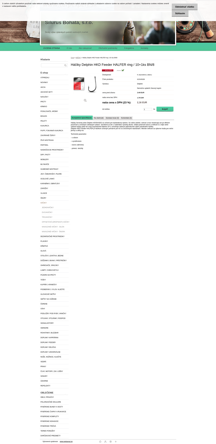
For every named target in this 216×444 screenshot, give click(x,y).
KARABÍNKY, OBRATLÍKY (50, 184)
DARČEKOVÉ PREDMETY (50, 436)
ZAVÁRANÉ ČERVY (47, 135)
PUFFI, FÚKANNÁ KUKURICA (51, 131)
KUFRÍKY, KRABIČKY (48, 285)
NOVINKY (44, 82)
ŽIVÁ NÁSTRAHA (47, 140)
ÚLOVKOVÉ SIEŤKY (48, 294)
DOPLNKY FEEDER (48, 342)
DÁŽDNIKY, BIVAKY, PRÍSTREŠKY (53, 261)
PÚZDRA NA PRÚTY (48, 275)
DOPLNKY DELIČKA (48, 347)
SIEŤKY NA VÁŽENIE (48, 299)
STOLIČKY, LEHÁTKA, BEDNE (52, 256)
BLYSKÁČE (44, 164)
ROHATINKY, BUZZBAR (49, 333)
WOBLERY (44, 159)
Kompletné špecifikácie (82, 118)
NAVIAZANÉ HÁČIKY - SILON (53, 227)
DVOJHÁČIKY (47, 212)
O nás (69, 48)
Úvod (72, 57)
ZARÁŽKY (44, 188)
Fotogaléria (129, 48)
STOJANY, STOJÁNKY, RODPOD (52, 318)
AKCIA (42, 87)
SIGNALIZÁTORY (47, 323)
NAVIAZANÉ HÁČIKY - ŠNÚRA (53, 232)
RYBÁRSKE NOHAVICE (49, 421)
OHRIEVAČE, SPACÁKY (49, 265)
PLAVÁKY (44, 241)
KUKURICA (44, 126)
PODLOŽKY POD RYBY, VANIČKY (53, 313)
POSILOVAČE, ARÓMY (49, 111)
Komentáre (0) (126, 118)
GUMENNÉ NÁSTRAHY (49, 169)
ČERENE (43, 304)
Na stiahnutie (99, 118)
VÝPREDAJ (44, 78)
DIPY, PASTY (45, 155)
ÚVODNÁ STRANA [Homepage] (51, 48)
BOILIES (43, 116)
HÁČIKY (43, 203)
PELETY (43, 121)
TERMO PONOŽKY (47, 431)
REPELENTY (45, 386)
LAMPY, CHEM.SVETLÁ (49, 270)
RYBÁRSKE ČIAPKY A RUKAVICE (53, 412)
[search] (65, 65)
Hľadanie (45, 59)
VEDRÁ (43, 362)
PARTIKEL (44, 145)
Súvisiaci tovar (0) (112, 118)
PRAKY (43, 366)
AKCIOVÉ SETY (46, 92)
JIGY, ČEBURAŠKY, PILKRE (51, 174)
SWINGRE (44, 328)
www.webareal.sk (66, 441)
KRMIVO (43, 106)
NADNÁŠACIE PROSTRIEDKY (52, 150)
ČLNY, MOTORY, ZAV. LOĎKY (51, 371)
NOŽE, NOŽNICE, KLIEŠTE (50, 357)
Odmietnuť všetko (184, 7)
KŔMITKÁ (44, 246)
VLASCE (43, 193)
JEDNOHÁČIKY (48, 208)
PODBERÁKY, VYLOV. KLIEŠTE (52, 289)
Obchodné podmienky (108, 48)
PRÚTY (43, 102)
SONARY (43, 376)
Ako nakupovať (85, 48)
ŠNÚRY (43, 198)
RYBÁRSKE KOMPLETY (49, 416)
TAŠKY (43, 280)
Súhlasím (180, 13)
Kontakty (144, 48)
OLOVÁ (43, 251)
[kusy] (148, 109)
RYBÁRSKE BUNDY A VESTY (51, 407)
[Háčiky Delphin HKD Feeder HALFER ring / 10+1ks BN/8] (85, 86)
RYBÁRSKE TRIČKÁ (48, 426)
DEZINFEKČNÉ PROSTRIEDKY (52, 236)
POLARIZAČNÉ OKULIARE (50, 402)
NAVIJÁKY (44, 97)
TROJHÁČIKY (47, 217)
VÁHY (42, 309)
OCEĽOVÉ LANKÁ (47, 179)
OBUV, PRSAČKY (47, 397)
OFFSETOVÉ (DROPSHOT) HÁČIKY (55, 222)
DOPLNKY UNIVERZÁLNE (50, 352)
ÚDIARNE (44, 381)
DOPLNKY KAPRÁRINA (49, 338)
